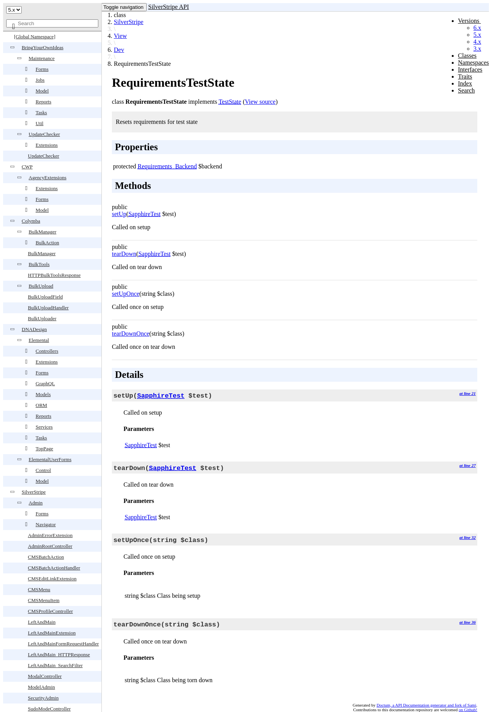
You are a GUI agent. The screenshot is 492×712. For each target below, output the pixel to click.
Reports (43, 102)
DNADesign (34, 329)
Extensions (47, 145)
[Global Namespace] (34, 36)
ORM (41, 405)
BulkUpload (41, 286)
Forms (42, 69)
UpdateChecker (44, 134)
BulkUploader (42, 318)
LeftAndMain (41, 622)
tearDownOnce (130, 333)
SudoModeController (49, 709)
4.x (477, 41)
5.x (477, 34)
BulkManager (42, 232)
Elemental (39, 340)
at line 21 (467, 393)
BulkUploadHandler (48, 308)
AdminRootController (50, 546)
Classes (467, 55)
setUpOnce (125, 293)
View (120, 36)
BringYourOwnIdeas (42, 47)
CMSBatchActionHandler (54, 568)
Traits (465, 76)
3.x (477, 48)
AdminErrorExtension (50, 535)
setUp (119, 214)
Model (42, 91)
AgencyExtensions (47, 177)
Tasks (41, 112)
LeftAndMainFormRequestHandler (63, 644)
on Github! (468, 709)
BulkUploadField (45, 297)
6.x (477, 27)
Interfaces (470, 69)
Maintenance (42, 58)
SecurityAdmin (43, 698)
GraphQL (45, 383)
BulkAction (47, 242)
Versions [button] (469, 20)
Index (465, 83)
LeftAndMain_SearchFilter (55, 665)
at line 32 (467, 537)
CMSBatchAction (46, 557)
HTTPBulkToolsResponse (54, 275)
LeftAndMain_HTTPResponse (59, 654)
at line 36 (467, 622)
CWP (27, 167)
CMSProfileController (50, 611)
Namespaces (473, 62)
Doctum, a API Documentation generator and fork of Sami (427, 705)
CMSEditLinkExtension (52, 579)
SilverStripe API (168, 6)
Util (39, 123)
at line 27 (467, 465)
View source (260, 101)
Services (44, 427)
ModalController (45, 676)
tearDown (124, 253)
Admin (36, 503)
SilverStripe (34, 492)
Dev (119, 49)
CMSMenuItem (44, 600)
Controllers (47, 351)
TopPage (44, 448)
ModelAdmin (41, 687)
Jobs (40, 80)
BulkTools (39, 264)
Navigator (46, 524)
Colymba (31, 221)
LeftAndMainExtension (51, 633)
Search (466, 90)
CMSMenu (39, 589)
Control (43, 470)
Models (43, 394)
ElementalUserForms (50, 459)
